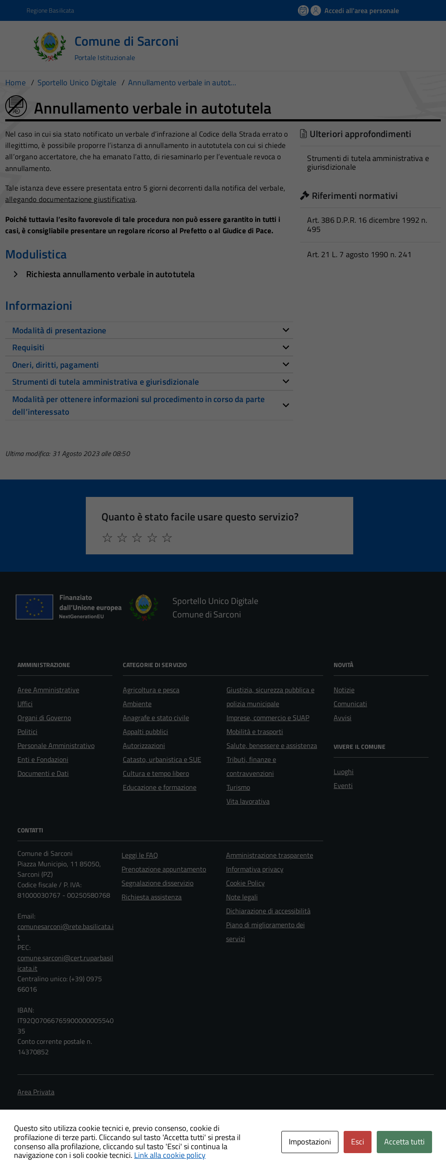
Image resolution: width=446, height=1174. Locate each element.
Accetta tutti (404, 1141)
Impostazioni (310, 1141)
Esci (357, 1141)
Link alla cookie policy (170, 1155)
